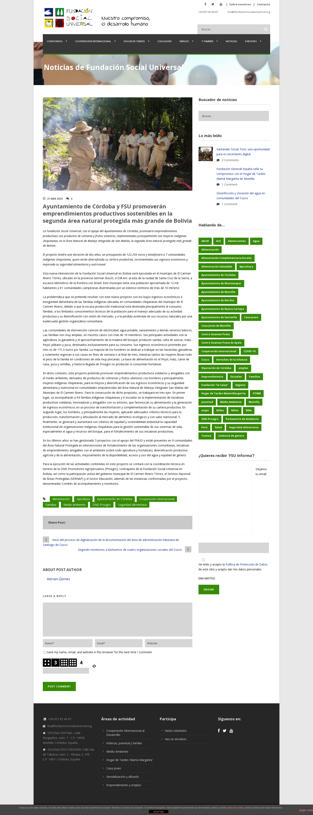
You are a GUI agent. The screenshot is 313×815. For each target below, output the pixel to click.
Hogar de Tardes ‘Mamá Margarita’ (129, 760)
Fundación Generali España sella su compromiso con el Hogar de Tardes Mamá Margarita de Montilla (241, 174)
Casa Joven (164, 41)
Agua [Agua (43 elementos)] (256, 241)
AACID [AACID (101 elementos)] (205, 241)
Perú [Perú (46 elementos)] (204, 427)
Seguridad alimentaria (132, 505)
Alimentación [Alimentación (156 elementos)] (210, 249)
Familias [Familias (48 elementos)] (254, 376)
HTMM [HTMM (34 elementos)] (257, 393)
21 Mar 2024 (54, 198)
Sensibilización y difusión (122, 777)
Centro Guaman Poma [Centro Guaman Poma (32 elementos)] (215, 334)
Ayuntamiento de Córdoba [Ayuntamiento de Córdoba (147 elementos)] (218, 275)
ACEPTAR (158, 812)
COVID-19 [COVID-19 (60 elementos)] (249, 351)
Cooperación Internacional (93, 41)
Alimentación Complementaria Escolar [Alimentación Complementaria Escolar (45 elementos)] (226, 258)
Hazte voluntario (176, 731)
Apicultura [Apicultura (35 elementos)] (246, 266)
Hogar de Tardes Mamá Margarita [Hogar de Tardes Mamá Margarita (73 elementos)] (223, 393)
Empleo (184, 41)
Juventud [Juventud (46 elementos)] (207, 402)
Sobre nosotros (240, 4)
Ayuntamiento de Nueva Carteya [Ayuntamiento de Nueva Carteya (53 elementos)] (222, 309)
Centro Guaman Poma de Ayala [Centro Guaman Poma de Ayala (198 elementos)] (221, 342)
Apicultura (83, 499)
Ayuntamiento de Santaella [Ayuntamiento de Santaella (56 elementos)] (219, 317)
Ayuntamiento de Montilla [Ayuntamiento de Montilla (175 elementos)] (218, 292)
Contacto (263, 4)
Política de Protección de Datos (247, 564)
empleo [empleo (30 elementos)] (243, 368)
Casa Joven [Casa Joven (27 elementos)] (251, 317)
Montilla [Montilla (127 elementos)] (254, 402)
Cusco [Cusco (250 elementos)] (205, 359)
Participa (251, 41)
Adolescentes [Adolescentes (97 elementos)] (237, 241)
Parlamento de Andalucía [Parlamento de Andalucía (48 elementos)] (242, 419)
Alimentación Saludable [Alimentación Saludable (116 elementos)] (216, 266)
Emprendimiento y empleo (123, 785)
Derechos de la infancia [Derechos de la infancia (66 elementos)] (231, 359)
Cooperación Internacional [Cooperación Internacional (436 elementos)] (218, 351)
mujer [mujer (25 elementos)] (205, 410)
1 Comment (229, 184)
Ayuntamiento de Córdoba (114, 499)
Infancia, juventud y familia (124, 743)
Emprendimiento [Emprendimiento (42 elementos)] (212, 376)
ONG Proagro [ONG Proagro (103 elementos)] (210, 419)
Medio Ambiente (74, 505)
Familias (50, 505)
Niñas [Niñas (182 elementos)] (220, 410)
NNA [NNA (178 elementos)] (249, 410)
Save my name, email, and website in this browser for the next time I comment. (99, 652)
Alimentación (61, 499)
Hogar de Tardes (134, 41)
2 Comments (230, 160)
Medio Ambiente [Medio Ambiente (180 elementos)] (231, 402)
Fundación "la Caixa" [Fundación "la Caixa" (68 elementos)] (214, 385)
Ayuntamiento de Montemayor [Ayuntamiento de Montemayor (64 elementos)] (221, 283)
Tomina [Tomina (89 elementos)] (206, 435)
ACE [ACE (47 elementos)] (218, 241)
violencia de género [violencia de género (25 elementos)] (231, 435)
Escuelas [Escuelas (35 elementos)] (236, 376)
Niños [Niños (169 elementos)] (235, 410)
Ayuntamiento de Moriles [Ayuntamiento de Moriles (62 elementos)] (217, 300)
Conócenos (54, 41)
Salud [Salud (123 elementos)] (218, 427)
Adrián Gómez (58, 579)
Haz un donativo (175, 739)
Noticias (231, 41)
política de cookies (235, 808)
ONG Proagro (102, 505)
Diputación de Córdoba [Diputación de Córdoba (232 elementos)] (216, 368)
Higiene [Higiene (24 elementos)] (240, 385)
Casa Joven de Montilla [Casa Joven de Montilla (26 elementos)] (216, 325)
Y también (207, 41)
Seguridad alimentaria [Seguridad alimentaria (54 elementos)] (244, 427)
